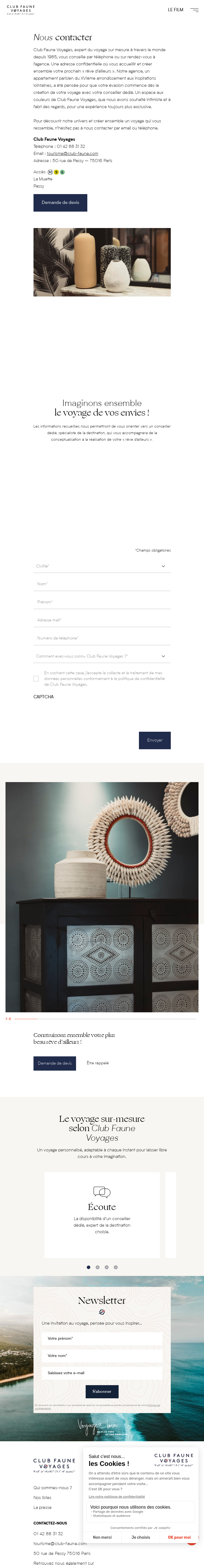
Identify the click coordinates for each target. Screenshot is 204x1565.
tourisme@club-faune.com (72, 154)
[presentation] (75, 711)
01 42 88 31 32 (71, 147)
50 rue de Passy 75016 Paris (62, 1554)
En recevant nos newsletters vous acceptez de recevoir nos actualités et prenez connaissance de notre (97, 1407)
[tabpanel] (102, 897)
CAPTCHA (43, 697)
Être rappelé (98, 1063)
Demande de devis (60, 203)
